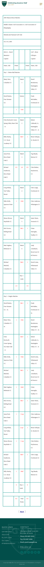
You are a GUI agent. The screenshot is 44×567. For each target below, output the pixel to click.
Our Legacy (5, 540)
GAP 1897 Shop (7, 531)
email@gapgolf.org (31, 542)
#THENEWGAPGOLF (8, 543)
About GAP (5, 534)
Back (22, 512)
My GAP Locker (7, 537)
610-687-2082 (28, 539)
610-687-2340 (29, 536)
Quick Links (7, 527)
